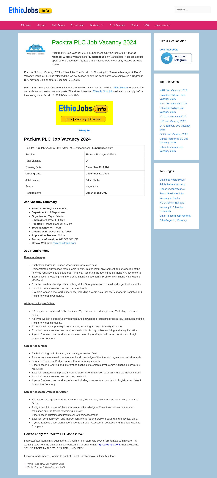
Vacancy (41, 25)
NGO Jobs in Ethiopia (172, 202)
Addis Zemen (58, 25)
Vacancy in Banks (170, 198)
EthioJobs (26, 25)
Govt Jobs (98, 25)
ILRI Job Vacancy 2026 (173, 121)
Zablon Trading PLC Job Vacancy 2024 (46, 467)
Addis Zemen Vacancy (172, 184)
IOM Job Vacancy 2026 (173, 116)
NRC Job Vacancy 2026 (173, 103)
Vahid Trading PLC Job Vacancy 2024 (45, 464)
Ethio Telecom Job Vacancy (176, 215)
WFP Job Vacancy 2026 (173, 90)
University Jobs (162, 25)
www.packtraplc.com (64, 243)
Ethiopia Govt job (102, 91)
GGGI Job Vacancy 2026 (174, 134)
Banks (134, 25)
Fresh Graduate (117, 25)
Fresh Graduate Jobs (172, 193)
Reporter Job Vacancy (172, 189)
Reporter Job (77, 25)
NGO (146, 25)
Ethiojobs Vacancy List (172, 179)
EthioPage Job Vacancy (173, 220)
